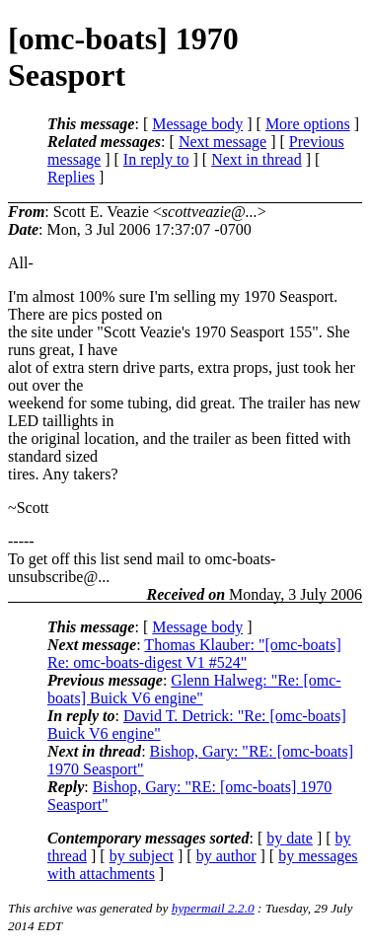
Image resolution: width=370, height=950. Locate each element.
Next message (222, 141)
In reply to (156, 159)
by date (289, 838)
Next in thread (256, 159)
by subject (142, 855)
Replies (71, 177)
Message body (197, 123)
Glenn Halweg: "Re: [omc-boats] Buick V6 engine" (194, 689)
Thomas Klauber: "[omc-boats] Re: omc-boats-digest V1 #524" (194, 653)
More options (307, 123)
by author (226, 855)
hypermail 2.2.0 (213, 908)
